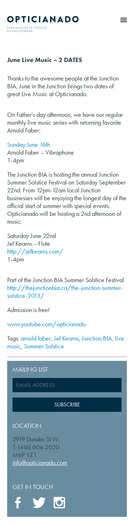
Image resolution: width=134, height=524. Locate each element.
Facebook (19, 503)
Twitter (39, 502)
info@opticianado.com (40, 462)
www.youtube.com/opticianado (46, 324)
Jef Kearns (66, 338)
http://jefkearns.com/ (35, 251)
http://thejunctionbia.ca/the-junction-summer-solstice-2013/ (65, 292)
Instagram (60, 503)
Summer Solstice (44, 346)
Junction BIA (97, 338)
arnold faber (36, 338)
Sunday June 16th (28, 144)
